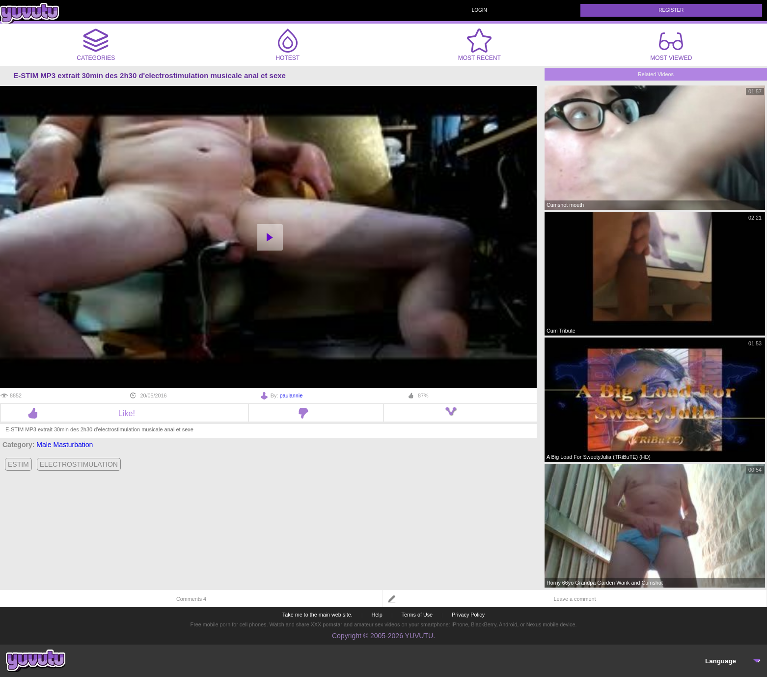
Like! (124, 413)
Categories (96, 44)
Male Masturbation (64, 445)
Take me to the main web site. (317, 615)
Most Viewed (671, 46)
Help (376, 615)
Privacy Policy (468, 615)
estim (18, 464)
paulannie (290, 395)
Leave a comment (575, 599)
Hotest (287, 44)
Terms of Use (417, 615)
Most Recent (479, 44)
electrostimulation (79, 464)
